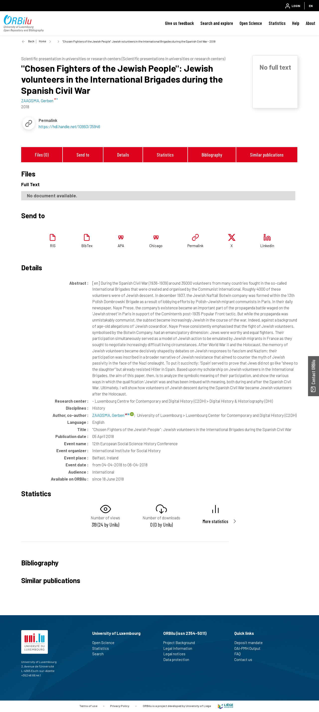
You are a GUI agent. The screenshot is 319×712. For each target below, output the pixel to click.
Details (123, 155)
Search (100, 654)
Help (295, 23)
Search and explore (216, 23)
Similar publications (267, 155)
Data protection (178, 659)
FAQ (239, 654)
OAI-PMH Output (249, 648)
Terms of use (88, 706)
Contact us (245, 659)
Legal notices (176, 654)
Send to (83, 155)
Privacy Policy (119, 706)
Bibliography (212, 155)
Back (31, 41)
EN (311, 5)
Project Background (181, 642)
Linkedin (267, 245)
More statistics (215, 521)
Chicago (155, 245)
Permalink (195, 245)
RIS (53, 245)
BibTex (86, 245)
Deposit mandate (250, 642)
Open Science (250, 23)
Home (42, 41)
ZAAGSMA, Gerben (110, 415)
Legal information (179, 648)
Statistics (277, 23)
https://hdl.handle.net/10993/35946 (69, 126)
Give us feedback (179, 23)
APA (121, 245)
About (310, 23)
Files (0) (42, 155)
